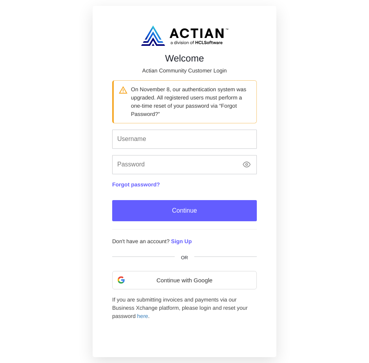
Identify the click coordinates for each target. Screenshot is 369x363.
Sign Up (181, 241)
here (142, 316)
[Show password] (246, 164)
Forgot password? (136, 184)
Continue (184, 210)
